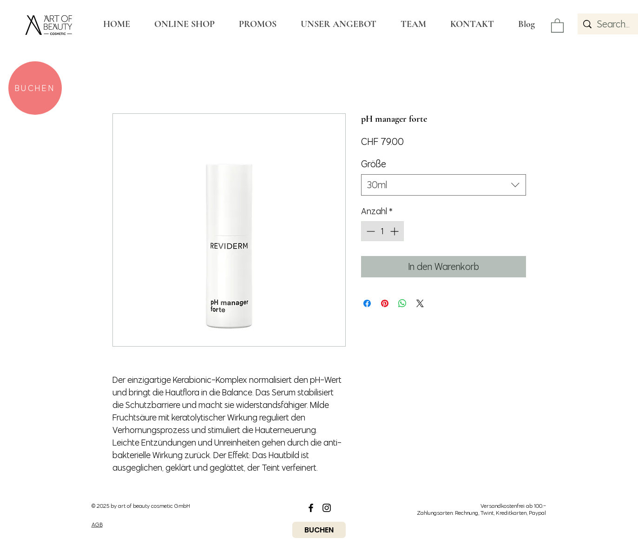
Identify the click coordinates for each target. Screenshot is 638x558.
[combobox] (443, 185)
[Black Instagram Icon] (326, 507)
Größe (373, 164)
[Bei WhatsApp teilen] (402, 303)
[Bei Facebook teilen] (367, 303)
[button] (557, 25)
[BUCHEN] (35, 88)
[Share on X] (420, 303)
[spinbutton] (382, 231)
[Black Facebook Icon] (310, 507)
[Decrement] (369, 231)
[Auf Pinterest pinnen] (384, 303)
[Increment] (395, 231)
